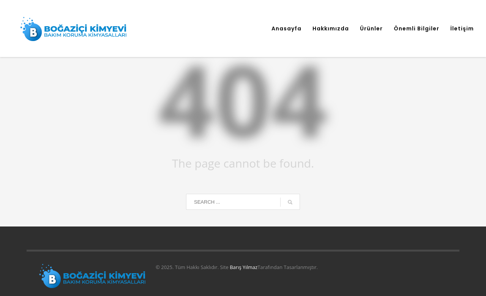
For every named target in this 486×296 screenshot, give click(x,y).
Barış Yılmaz (243, 267)
